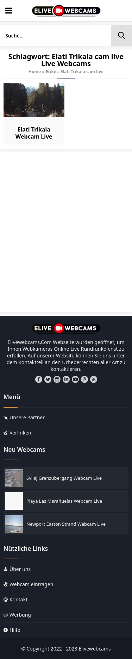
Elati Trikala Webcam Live (33, 133)
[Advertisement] (66, 235)
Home (35, 72)
